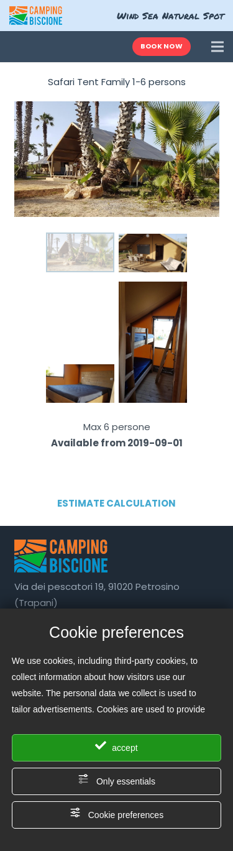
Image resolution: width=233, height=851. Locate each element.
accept (116, 746)
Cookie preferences (116, 813)
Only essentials (116, 779)
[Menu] (217, 46)
